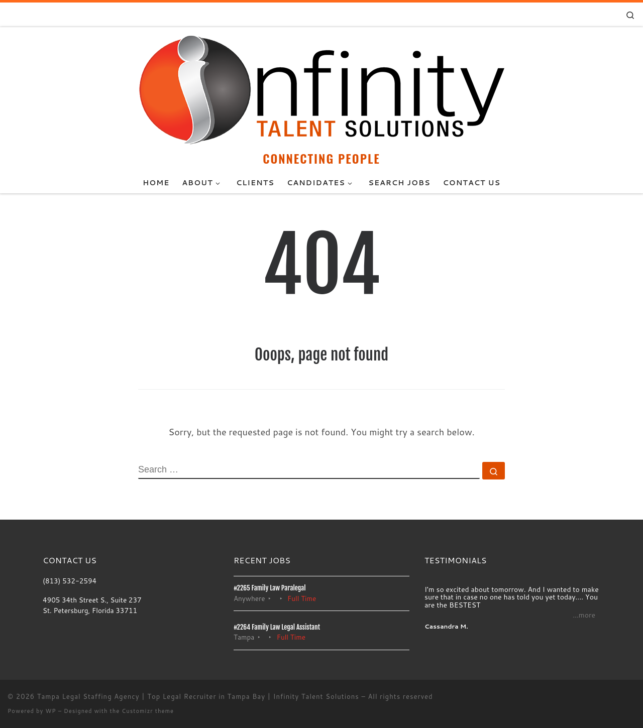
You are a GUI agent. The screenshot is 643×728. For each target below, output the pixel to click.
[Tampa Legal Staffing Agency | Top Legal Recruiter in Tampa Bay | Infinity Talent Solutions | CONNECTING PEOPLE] (321, 88)
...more (584, 615)
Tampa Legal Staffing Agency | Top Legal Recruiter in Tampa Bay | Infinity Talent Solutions (198, 696)
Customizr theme (148, 711)
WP (50, 711)
